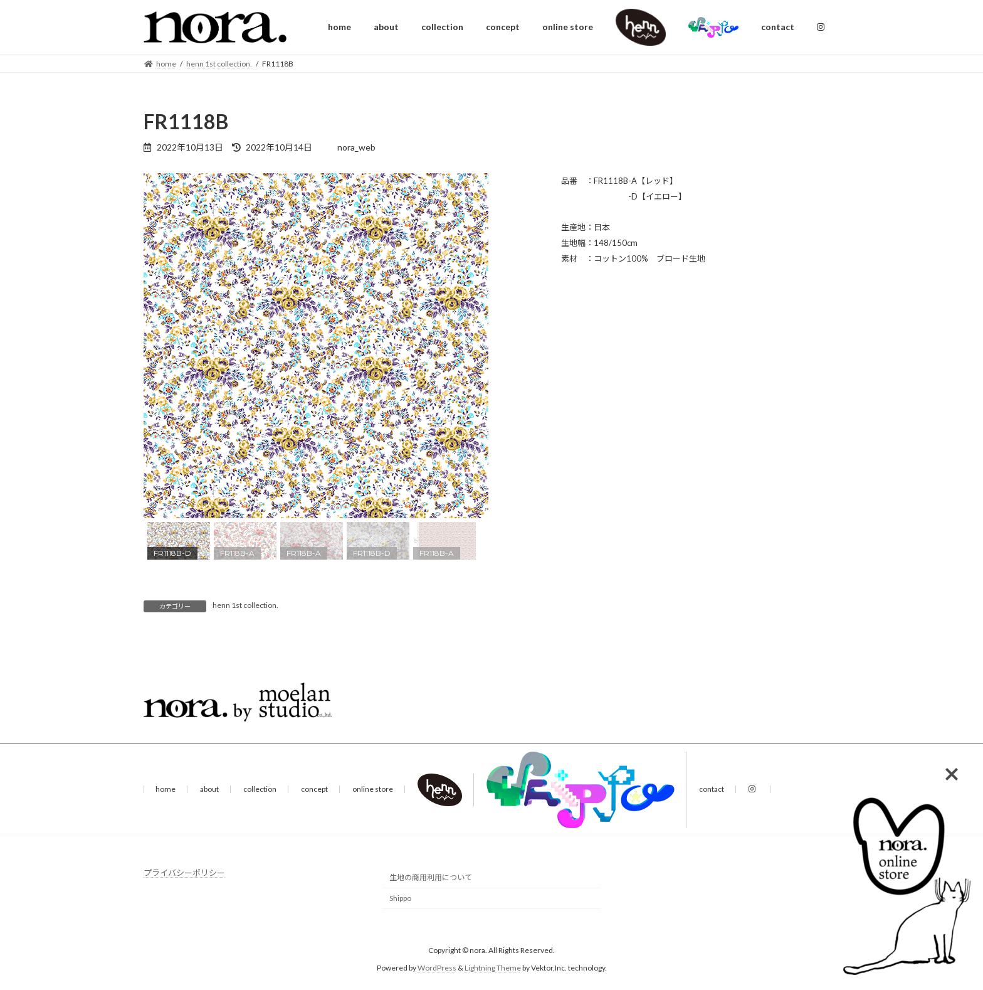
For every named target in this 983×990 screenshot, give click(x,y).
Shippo (400, 898)
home (165, 789)
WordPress (437, 967)
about (209, 789)
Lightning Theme (493, 967)
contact (711, 789)
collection (259, 789)
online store (372, 789)
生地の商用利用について (430, 878)
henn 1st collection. (245, 605)
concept (314, 789)
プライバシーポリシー (184, 873)
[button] (163, 346)
